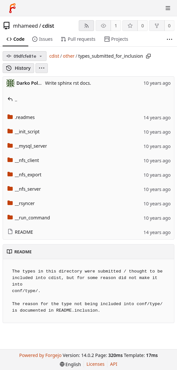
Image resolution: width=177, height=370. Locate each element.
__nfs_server (24, 189)
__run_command (28, 218)
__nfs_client (23, 160)
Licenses (96, 364)
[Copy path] (148, 56)
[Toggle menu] (168, 8)
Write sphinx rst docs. (68, 83)
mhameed (25, 25)
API (113, 364)
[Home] (12, 8)
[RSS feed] (86, 25)
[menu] (41, 68)
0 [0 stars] (142, 25)
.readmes (21, 117)
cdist (48, 25)
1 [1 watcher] (116, 25)
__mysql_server (27, 146)
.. (12, 99)
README (20, 232)
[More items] (169, 39)
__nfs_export (24, 174)
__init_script (23, 131)
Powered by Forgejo (40, 355)
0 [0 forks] (169, 25)
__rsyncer (21, 203)
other (69, 56)
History (18, 68)
